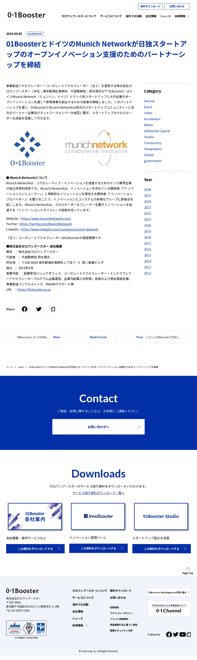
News (21, 366)
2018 (147, 237)
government (153, 160)
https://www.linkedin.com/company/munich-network (60, 229)
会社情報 (77, 611)
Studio (149, 136)
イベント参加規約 (119, 618)
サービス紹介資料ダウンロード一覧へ (98, 492)
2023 (147, 207)
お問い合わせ (176, 6)
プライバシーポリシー (121, 613)
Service (149, 101)
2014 (147, 261)
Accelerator (35, 33)
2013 (147, 267)
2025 (147, 195)
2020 (147, 225)
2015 (147, 255)
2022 (147, 213)
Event (148, 107)
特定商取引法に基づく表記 (124, 624)
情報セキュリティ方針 (121, 630)
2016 (147, 249)
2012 (147, 273)
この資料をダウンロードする (35, 549)
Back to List (98, 337)
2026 (147, 189)
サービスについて (83, 597)
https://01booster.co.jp (34, 289)
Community (152, 142)
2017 (147, 243)
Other (148, 113)
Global (149, 154)
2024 (147, 201)
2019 (147, 231)
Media (148, 125)
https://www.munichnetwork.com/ (46, 218)
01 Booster (27, 15)
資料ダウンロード (150, 6)
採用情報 (78, 625)
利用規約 (114, 607)
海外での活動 (80, 604)
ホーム (9, 366)
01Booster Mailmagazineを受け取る (169, 592)
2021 (147, 219)
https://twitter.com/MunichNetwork (45, 223)
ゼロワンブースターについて (89, 590)
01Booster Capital (157, 130)
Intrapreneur (153, 148)
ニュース (77, 618)
